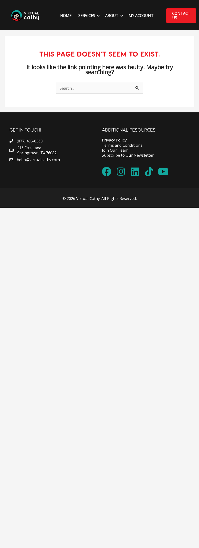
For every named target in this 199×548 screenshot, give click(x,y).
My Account (141, 15)
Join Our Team (115, 150)
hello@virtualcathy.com (38, 159)
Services (86, 15)
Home (65, 15)
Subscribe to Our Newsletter (128, 155)
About (111, 15)
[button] (98, 15)
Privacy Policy (114, 140)
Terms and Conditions (122, 145)
